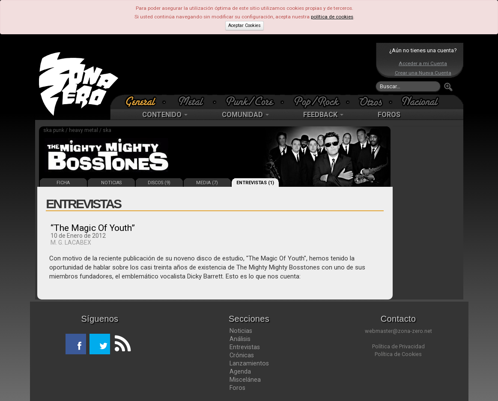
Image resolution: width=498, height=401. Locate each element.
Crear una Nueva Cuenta (423, 73)
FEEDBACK (323, 115)
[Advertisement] (247, 68)
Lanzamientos (249, 363)
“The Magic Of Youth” (93, 228)
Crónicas (242, 355)
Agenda (240, 371)
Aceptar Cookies (244, 25)
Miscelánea (245, 379)
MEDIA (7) (207, 183)
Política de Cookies (398, 354)
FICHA (63, 183)
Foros (237, 387)
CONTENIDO (165, 115)
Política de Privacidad (398, 346)
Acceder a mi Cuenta (423, 63)
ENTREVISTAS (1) (255, 183)
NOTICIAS (111, 183)
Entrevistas (245, 347)
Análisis (240, 338)
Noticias (241, 330)
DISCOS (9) (159, 183)
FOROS (389, 115)
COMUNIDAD (245, 115)
